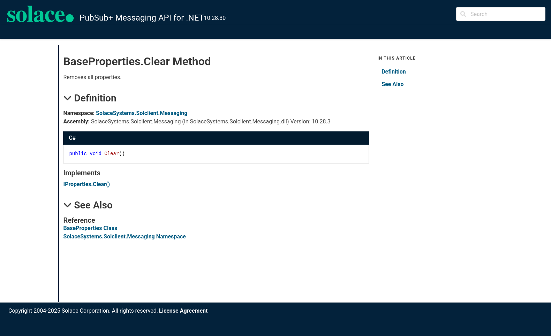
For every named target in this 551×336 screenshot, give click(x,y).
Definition (394, 71)
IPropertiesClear (86, 184)
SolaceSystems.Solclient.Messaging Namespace (124, 236)
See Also (392, 84)
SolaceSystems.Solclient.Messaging (141, 113)
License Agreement (183, 310)
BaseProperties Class (90, 228)
